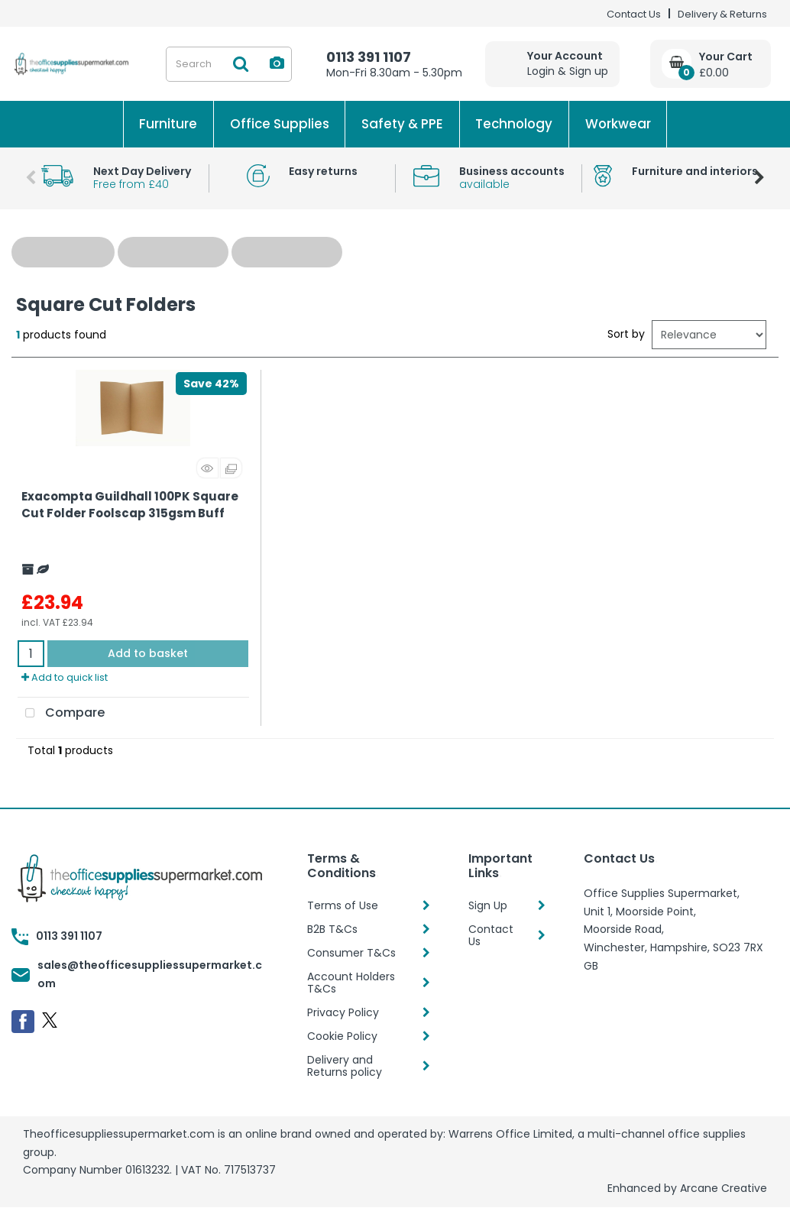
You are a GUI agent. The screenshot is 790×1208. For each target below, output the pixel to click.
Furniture (168, 124)
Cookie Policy (342, 1036)
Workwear (618, 124)
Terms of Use (342, 905)
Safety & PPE (402, 124)
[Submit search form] (241, 64)
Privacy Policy (343, 1012)
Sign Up (487, 905)
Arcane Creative (723, 1188)
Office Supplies (279, 124)
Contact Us (634, 14)
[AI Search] (277, 63)
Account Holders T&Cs (351, 982)
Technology (513, 124)
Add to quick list (64, 677)
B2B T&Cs (332, 929)
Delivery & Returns (722, 14)
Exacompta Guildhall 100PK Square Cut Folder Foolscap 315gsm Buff (129, 505)
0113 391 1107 (368, 56)
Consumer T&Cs (351, 953)
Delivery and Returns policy (344, 1066)
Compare (61, 713)
